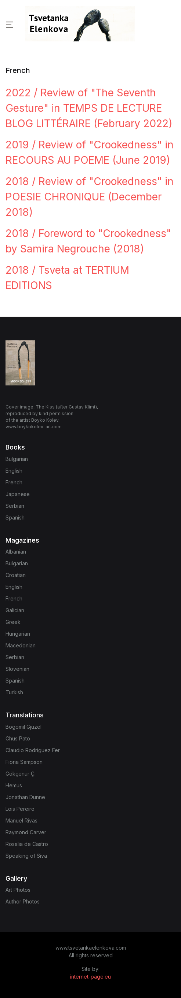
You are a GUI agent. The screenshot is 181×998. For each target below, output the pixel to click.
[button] (9, 24)
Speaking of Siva (26, 856)
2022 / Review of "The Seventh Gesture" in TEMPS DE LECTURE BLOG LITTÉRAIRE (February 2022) (89, 108)
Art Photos (18, 890)
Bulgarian (17, 459)
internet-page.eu (90, 976)
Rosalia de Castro (27, 844)
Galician (15, 610)
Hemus (14, 785)
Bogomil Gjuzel (23, 727)
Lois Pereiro (20, 809)
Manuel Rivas (21, 820)
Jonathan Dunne (25, 797)
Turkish (14, 692)
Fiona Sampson (24, 762)
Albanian (16, 551)
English (14, 470)
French (14, 482)
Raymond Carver (26, 832)
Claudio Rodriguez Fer (33, 750)
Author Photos (23, 901)
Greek (13, 622)
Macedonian (21, 645)
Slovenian (17, 669)
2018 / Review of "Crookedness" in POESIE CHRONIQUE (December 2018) (90, 196)
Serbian (15, 506)
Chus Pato (18, 738)
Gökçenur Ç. (21, 773)
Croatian (16, 575)
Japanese (18, 494)
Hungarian (18, 634)
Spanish (15, 517)
